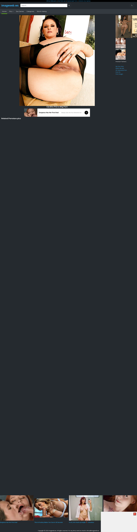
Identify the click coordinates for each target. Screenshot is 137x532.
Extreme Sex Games (85, 1)
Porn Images (119, 74)
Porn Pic (118, 72)
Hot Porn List (62, 1)
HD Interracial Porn (121, 70)
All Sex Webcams (51, 1)
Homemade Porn (72, 1)
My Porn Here (120, 66)
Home (4, 11)
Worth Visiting (41, 11)
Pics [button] (10, 11)
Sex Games (20, 11)
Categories (30, 11)
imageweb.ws (10, 5)
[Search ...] (43, 5)
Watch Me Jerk (120, 68)
